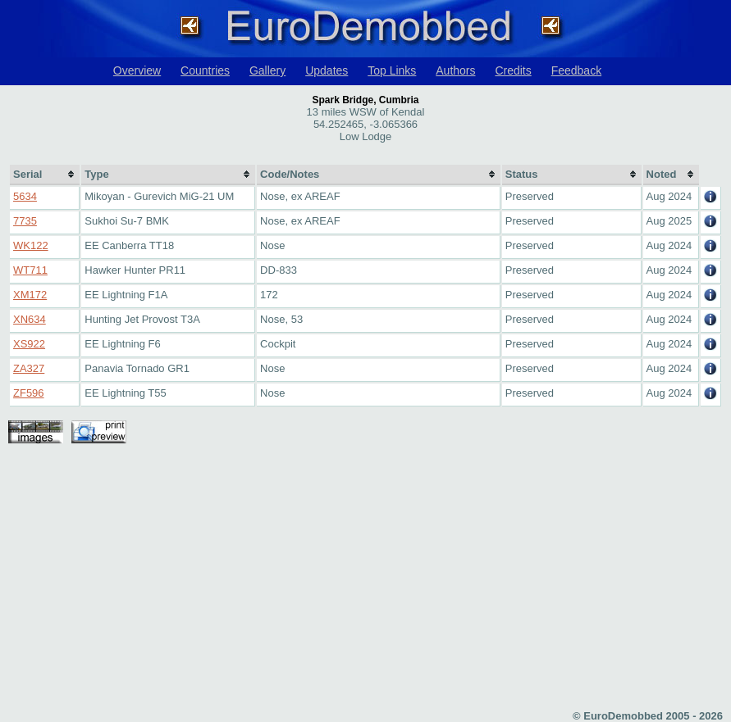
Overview (137, 70)
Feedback (576, 70)
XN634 (29, 319)
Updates (326, 70)
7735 (25, 221)
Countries (205, 70)
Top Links (392, 70)
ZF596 (28, 393)
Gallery (267, 70)
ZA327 (28, 368)
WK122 (30, 245)
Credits (513, 70)
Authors (455, 70)
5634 (25, 196)
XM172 (30, 294)
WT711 (30, 270)
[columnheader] (45, 175)
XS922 (29, 344)
